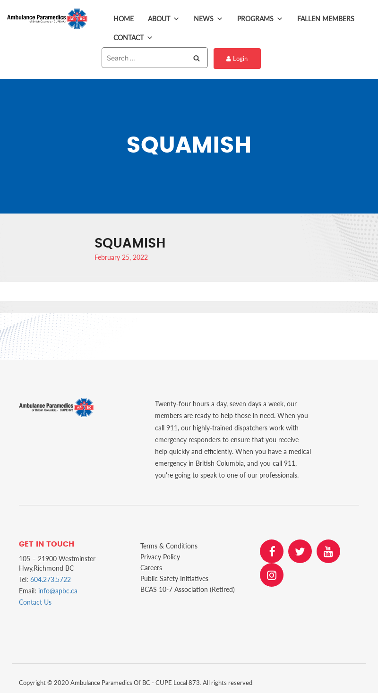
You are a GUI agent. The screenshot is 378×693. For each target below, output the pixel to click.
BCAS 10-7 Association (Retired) (187, 587)
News (208, 18)
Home (123, 19)
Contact (133, 37)
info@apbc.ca (57, 589)
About (164, 18)
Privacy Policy (160, 555)
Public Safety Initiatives (174, 577)
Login (236, 58)
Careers (151, 566)
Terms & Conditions (169, 544)
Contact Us (35, 601)
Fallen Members (325, 19)
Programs (260, 18)
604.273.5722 (50, 578)
